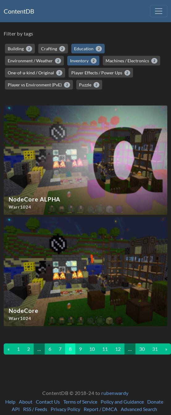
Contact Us (48, 402)
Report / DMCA (100, 409)
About (25, 402)
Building (20, 49)
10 (92, 349)
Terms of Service (80, 402)
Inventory (83, 61)
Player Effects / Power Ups (101, 73)
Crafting (53, 49)
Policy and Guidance (122, 402)
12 (118, 349)
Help (10, 402)
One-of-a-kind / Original (35, 73)
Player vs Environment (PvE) (39, 85)
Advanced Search (139, 409)
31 (155, 349)
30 (142, 349)
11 (105, 349)
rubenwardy (115, 393)
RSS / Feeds (35, 409)
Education (88, 49)
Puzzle (89, 85)
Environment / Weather (34, 61)
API (16, 409)
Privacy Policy (65, 409)
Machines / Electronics (131, 61)
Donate (155, 402)
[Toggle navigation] (158, 11)
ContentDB (19, 11)
